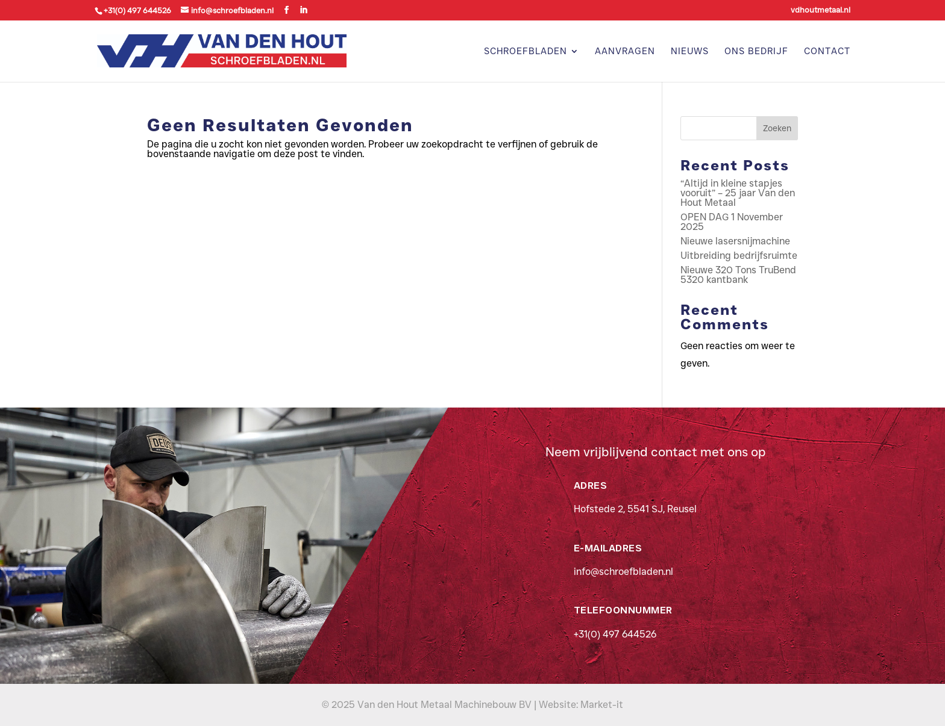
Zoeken (777, 128)
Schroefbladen (525, 52)
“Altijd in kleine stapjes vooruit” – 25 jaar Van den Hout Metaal (737, 193)
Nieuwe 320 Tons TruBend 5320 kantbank (738, 274)
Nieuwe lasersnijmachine (735, 241)
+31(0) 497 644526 (615, 634)
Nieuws (690, 52)
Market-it (601, 704)
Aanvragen (625, 52)
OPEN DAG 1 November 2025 (731, 221)
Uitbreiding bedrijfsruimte (738, 255)
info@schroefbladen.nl (623, 571)
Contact (827, 52)
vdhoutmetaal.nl (820, 10)
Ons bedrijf (756, 52)
